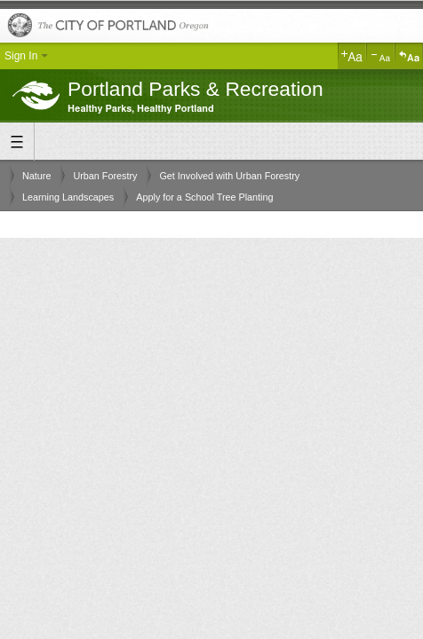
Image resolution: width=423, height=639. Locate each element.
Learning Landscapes (68, 197)
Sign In (20, 56)
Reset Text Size (409, 56)
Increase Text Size (352, 56)
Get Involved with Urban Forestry (229, 175)
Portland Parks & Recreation (195, 88)
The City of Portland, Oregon (211, 26)
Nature (36, 175)
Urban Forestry (105, 175)
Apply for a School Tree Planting (204, 197)
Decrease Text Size (380, 56)
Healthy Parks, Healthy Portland (141, 109)
